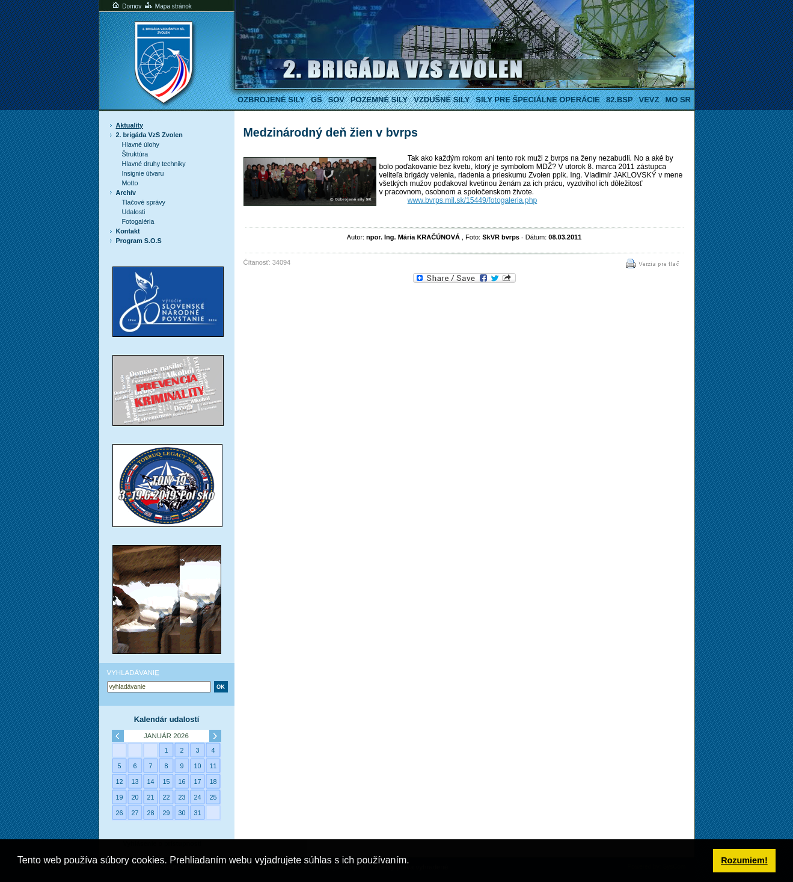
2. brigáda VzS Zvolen (149, 134)
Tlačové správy (144, 202)
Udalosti (133, 211)
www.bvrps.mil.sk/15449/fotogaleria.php (472, 200)
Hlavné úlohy (140, 144)
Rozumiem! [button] (744, 860)
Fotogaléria (138, 221)
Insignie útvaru (143, 173)
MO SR (677, 99)
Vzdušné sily (442, 99)
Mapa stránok (167, 6)
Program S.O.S (139, 240)
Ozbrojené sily (271, 99)
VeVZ (649, 99)
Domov (126, 6)
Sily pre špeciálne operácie (538, 99)
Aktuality (130, 125)
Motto (130, 183)
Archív (126, 192)
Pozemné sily (379, 99)
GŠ (316, 99)
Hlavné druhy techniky (154, 163)
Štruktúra (135, 154)
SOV (336, 99)
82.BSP (619, 99)
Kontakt (128, 231)
